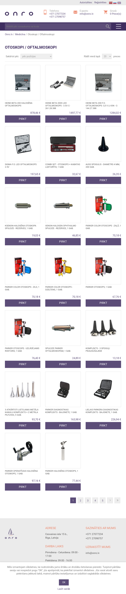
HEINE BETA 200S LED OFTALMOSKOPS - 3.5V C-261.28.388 (57, 105)
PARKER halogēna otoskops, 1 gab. (61, 472)
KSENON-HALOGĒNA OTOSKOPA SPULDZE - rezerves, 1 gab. (20, 227)
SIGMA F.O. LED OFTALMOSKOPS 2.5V (21, 165)
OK (63, 582)
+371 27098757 (57, 16)
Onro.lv (9, 34)
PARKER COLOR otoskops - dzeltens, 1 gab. (59, 288)
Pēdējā (118, 500)
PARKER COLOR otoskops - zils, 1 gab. (22, 288)
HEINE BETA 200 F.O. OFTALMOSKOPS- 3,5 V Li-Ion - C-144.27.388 (102, 105)
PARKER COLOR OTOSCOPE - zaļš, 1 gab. (103, 227)
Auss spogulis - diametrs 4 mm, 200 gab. (103, 165)
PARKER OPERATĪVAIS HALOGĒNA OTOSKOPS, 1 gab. (21, 472)
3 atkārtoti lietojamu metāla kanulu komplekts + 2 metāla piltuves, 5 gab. (21, 412)
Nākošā (111, 500)
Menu (118, 26)
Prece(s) (115, 13)
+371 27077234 (57, 13)
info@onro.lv (87, 13)
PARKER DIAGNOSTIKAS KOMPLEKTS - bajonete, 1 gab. (61, 410)
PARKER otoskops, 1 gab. (99, 287)
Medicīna (20, 34)
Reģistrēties (100, 2)
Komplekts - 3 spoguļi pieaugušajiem (98, 349)
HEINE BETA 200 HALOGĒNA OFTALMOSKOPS (18, 104)
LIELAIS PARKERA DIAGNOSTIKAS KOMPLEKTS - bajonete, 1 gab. (102, 410)
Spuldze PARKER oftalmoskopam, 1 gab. (58, 349)
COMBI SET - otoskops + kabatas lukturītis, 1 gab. (62, 165)
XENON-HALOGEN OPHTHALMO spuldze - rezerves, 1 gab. (60, 227)
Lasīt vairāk (64, 588)
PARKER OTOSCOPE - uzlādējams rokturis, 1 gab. (22, 349)
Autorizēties (86, 2)
